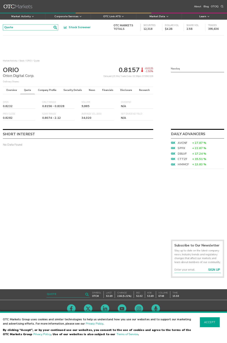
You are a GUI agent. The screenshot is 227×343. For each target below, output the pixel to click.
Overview (11, 90)
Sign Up (214, 270)
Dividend (126, 102)
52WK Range (49, 114)
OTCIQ (214, 6)
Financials (107, 90)
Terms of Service (127, 334)
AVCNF (182, 143)
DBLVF (182, 154)
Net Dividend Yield (131, 114)
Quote (27, 90)
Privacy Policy (94, 324)
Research (144, 90)
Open (6, 102)
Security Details (72, 90)
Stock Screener (77, 27)
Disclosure (126, 90)
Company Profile (47, 90)
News (92, 90)
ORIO (29, 60)
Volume (86, 102)
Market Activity (10, 60)
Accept (209, 322)
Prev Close (9, 114)
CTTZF (182, 159)
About (197, 6)
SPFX (181, 148)
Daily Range (49, 102)
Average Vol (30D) (92, 114)
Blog (206, 6)
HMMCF (183, 164)
